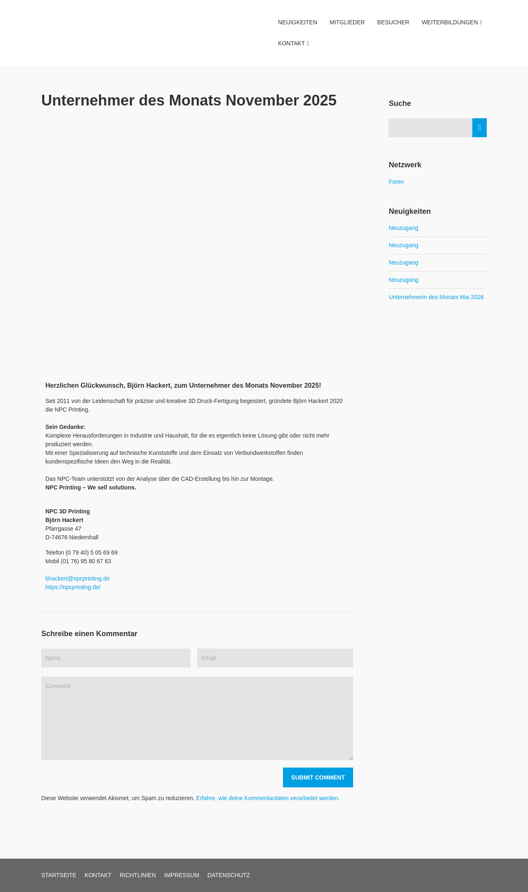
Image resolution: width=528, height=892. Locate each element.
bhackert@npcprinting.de (77, 578)
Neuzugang (403, 228)
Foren (396, 181)
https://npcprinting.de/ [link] (73, 587)
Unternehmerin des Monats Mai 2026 (436, 297)
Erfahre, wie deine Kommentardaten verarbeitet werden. (268, 798)
